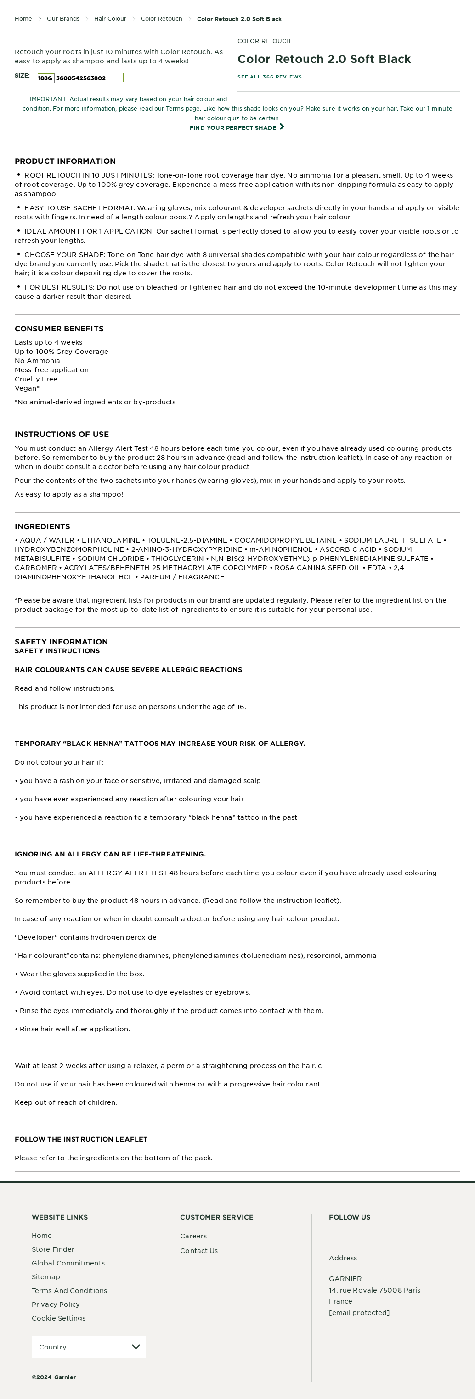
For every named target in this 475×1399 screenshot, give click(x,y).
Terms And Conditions (69, 1290)
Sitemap (46, 1276)
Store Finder (53, 1249)
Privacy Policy (56, 1304)
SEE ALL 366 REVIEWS (270, 76)
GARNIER (345, 1278)
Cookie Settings (59, 1318)
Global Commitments (68, 1263)
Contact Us (199, 1250)
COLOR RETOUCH (264, 41)
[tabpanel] (237, 231)
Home (42, 1235)
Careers (193, 1235)
